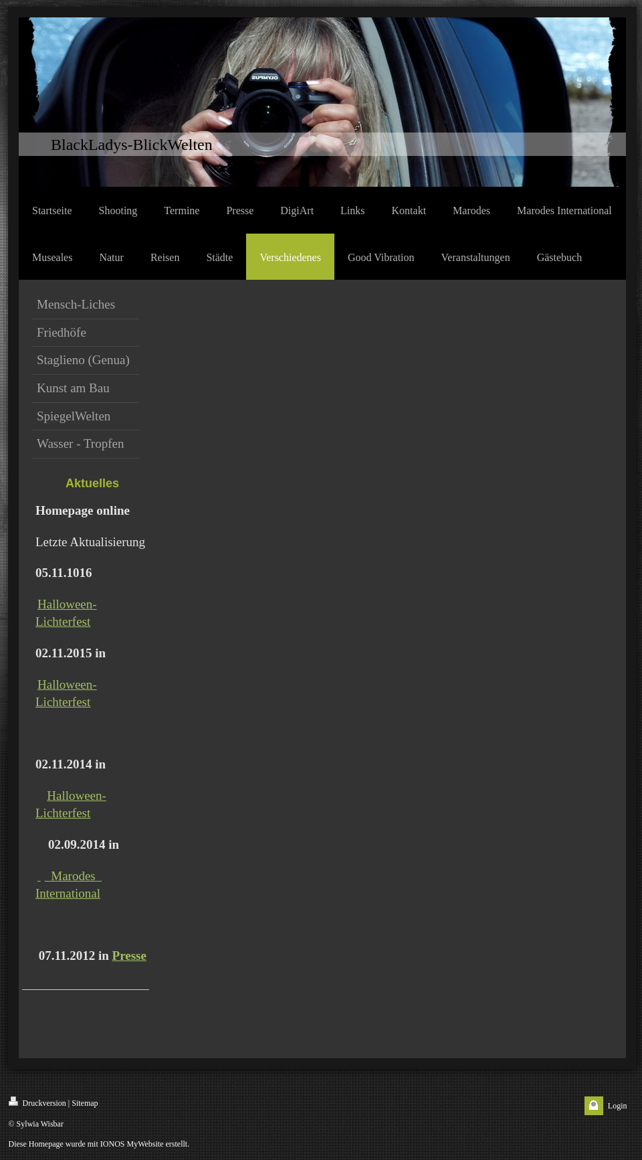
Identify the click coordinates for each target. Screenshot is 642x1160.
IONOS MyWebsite (132, 1144)
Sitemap (85, 1103)
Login (617, 1105)
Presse (129, 955)
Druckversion (37, 1102)
